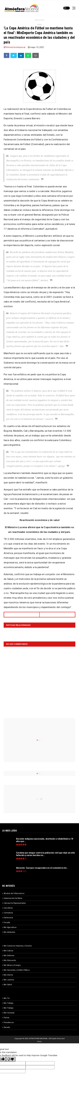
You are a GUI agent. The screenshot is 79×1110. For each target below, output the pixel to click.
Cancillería (8, 908)
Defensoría (8, 918)
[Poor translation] (10, 1059)
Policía (6, 1018)
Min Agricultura (10, 927)
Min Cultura (8, 951)
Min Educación (10, 960)
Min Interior (8, 975)
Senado (7, 1027)
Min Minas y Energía (12, 965)
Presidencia (9, 1022)
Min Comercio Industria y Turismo (18, 946)
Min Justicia (9, 980)
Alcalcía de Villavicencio (14, 893)
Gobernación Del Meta (13, 898)
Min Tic (7, 998)
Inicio (39, 1041)
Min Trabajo (8, 1003)
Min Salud (8, 985)
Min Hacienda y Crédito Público (17, 970)
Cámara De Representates (15, 903)
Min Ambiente (9, 932)
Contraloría (8, 913)
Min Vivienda (9, 1013)
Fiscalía (7, 922)
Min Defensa (9, 956)
